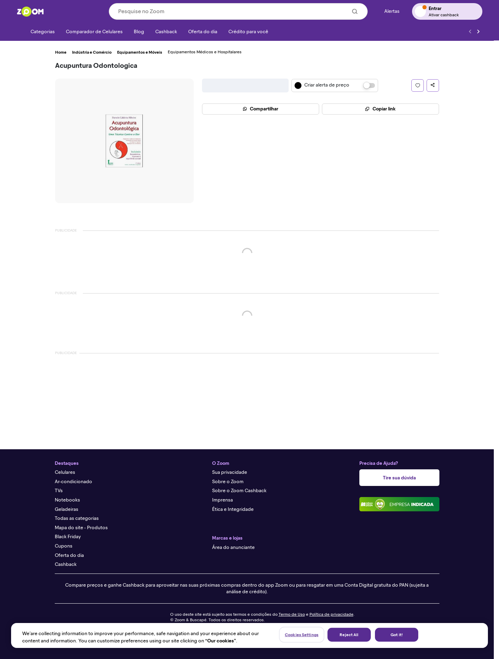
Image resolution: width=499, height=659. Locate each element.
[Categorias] (38, 31)
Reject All (349, 634)
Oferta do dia (69, 555)
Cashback (66, 564)
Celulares (65, 472)
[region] (249, 635)
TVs (59, 491)
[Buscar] (355, 11)
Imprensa (222, 500)
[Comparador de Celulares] (94, 31)
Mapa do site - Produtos (81, 528)
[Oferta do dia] (203, 31)
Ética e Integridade (233, 509)
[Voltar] (470, 31)
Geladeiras (66, 509)
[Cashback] (166, 31)
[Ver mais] (478, 31)
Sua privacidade (229, 472)
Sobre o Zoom (228, 482)
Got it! (397, 634)
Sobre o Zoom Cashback (239, 491)
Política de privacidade (331, 614)
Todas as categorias (77, 518)
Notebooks (67, 500)
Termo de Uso (292, 614)
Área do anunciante (233, 547)
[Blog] (139, 31)
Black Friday (68, 537)
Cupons (63, 546)
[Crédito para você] (248, 31)
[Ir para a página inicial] (30, 11)
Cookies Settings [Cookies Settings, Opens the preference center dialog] (301, 634)
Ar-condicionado (73, 482)
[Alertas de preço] (390, 12)
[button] (417, 85)
